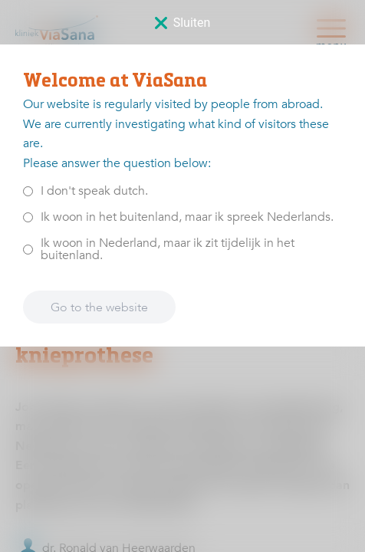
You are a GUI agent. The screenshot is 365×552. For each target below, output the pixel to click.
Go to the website (99, 306)
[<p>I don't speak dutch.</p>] (28, 191)
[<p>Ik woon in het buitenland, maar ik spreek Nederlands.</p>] (28, 217)
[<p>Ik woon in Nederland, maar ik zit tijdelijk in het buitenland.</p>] (28, 249)
